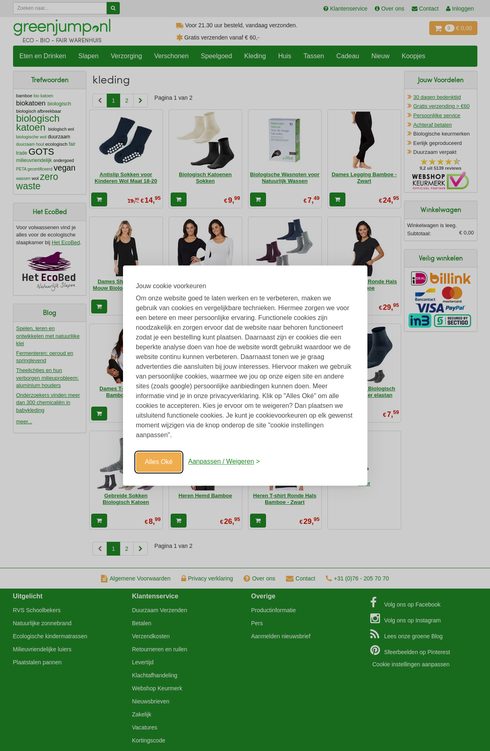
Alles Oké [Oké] (159, 461)
